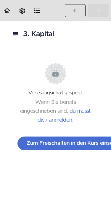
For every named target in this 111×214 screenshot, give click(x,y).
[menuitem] (22, 10)
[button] (7, 10)
